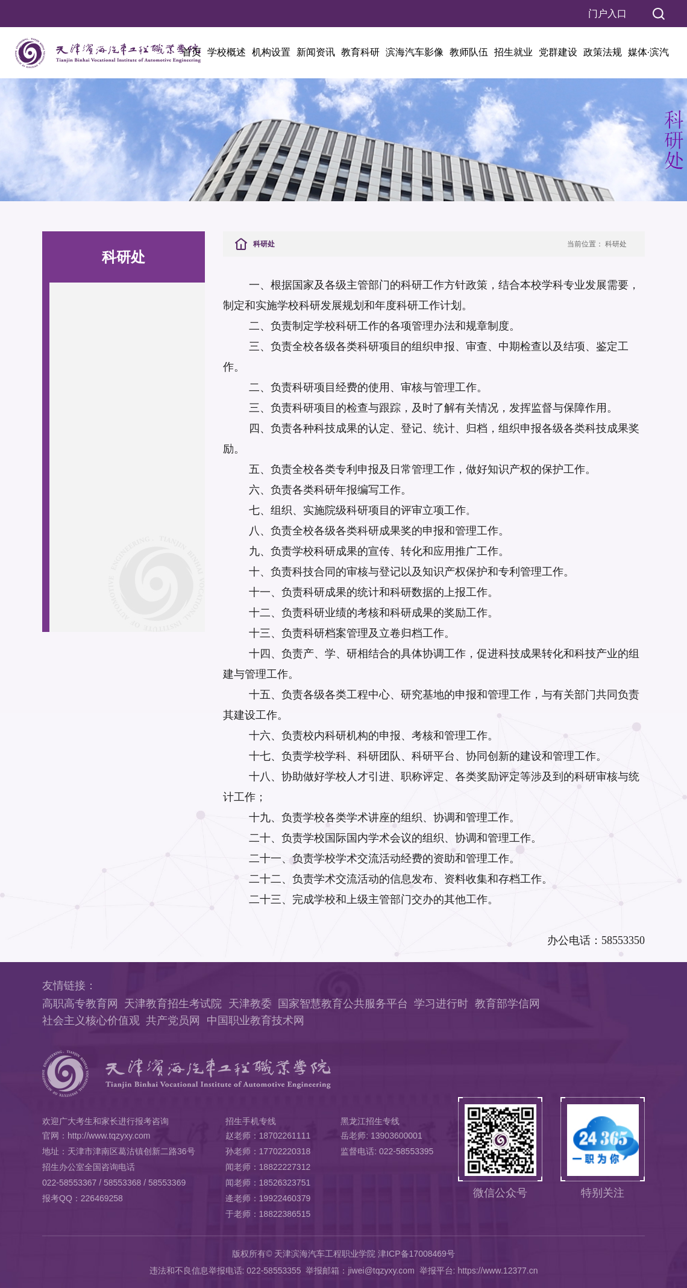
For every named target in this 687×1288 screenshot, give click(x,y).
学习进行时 (441, 1004)
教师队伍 (469, 52)
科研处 (616, 244)
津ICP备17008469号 (416, 1253)
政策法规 (602, 52)
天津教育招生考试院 (173, 1004)
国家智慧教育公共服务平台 (343, 1004)
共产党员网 (173, 1020)
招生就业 (513, 52)
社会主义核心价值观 (91, 1020)
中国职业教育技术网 (255, 1020)
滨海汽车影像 (415, 52)
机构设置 (271, 52)
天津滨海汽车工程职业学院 (324, 1253)
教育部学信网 (507, 1004)
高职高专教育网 (80, 1004)
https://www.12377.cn (497, 1270)
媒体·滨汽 (648, 52)
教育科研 (360, 52)
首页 (191, 52)
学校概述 (226, 52)
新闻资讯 (315, 52)
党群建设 (558, 52)
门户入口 (607, 13)
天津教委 (250, 1004)
